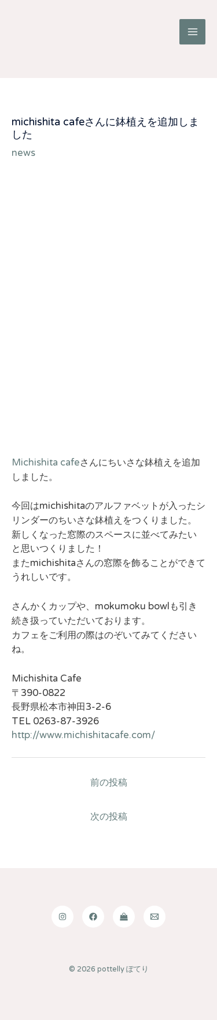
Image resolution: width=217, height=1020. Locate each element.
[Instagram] (62, 917)
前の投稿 (108, 782)
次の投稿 (108, 816)
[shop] (124, 917)
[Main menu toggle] (192, 32)
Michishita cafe (46, 462)
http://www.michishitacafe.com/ (83, 735)
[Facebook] (93, 917)
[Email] (154, 917)
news (23, 153)
